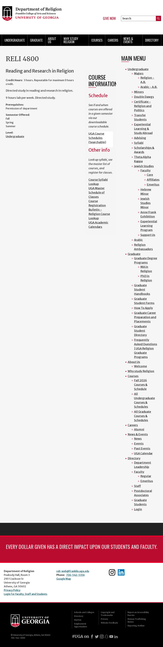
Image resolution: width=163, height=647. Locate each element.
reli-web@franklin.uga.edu (72, 571)
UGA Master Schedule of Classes (97, 192)
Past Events (142, 448)
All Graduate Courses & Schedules (142, 416)
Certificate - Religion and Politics (142, 106)
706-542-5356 (75, 575)
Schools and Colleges (84, 612)
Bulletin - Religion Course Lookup (99, 214)
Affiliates (153, 179)
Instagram (112, 572)
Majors (138, 73)
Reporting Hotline (136, 625)
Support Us (147, 235)
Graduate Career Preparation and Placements (145, 317)
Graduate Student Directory (140, 331)
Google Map (63, 578)
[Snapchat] (106, 636)
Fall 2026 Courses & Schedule (140, 385)
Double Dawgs (144, 97)
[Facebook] (92, 636)
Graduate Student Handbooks (142, 289)
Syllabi (138, 143)
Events (139, 443)
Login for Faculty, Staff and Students (25, 594)
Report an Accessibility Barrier (138, 613)
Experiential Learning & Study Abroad (143, 129)
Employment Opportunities (80, 625)
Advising (140, 138)
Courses (97, 40)
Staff (137, 486)
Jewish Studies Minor (145, 203)
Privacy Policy (12, 590)
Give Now (109, 18)
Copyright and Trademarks (107, 613)
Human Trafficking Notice (137, 620)
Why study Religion (71, 40)
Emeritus (153, 184)
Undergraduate (14, 40)
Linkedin (121, 572)
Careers (113, 40)
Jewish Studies (144, 166)
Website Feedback (109, 623)
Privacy (104, 619)
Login (138, 509)
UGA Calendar (143, 453)
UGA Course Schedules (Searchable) (97, 138)
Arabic (138, 240)
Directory (152, 40)
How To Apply (143, 308)
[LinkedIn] (116, 636)
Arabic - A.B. (148, 87)
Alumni (139, 429)
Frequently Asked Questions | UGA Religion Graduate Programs (145, 348)
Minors (139, 92)
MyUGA (77, 620)
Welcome (140, 366)
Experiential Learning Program (148, 226)
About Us (52, 40)
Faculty (145, 170)
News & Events (128, 40)
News (138, 438)
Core (150, 175)
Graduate (36, 40)
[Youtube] (111, 636)
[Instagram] (102, 636)
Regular (145, 476)
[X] (97, 636)
